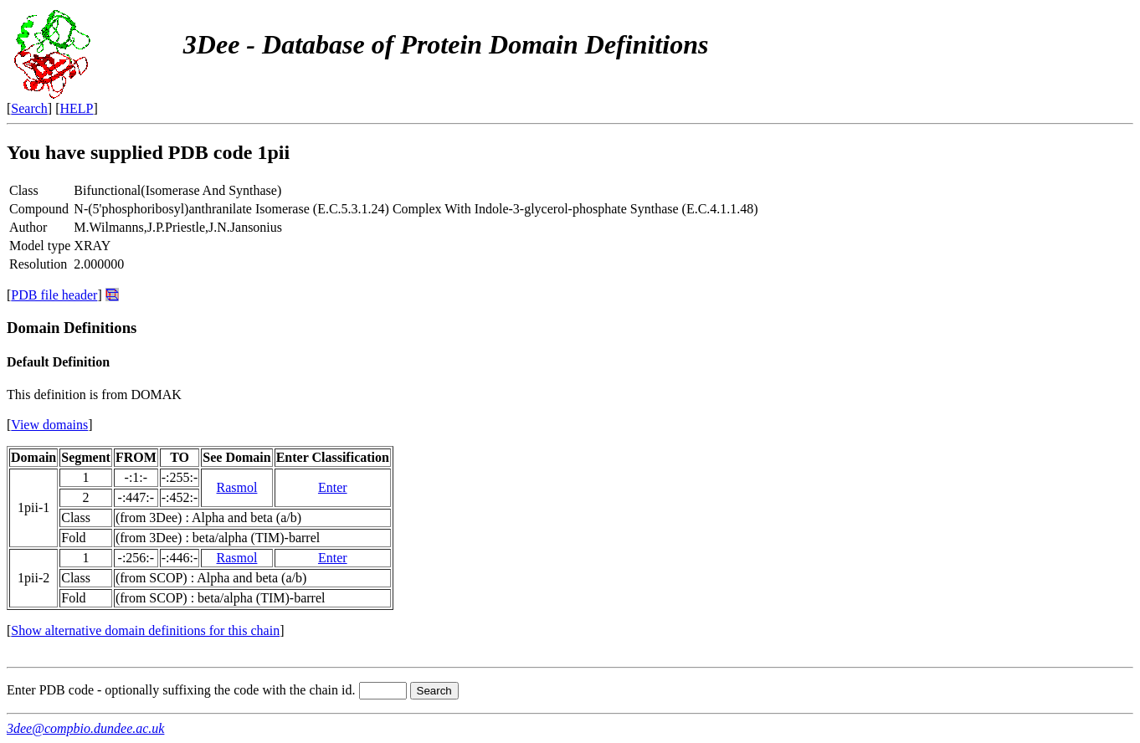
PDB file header (54, 295)
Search (29, 108)
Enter (332, 487)
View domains (49, 425)
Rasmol (237, 487)
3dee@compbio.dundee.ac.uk (85, 728)
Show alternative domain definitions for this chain (145, 630)
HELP (77, 108)
